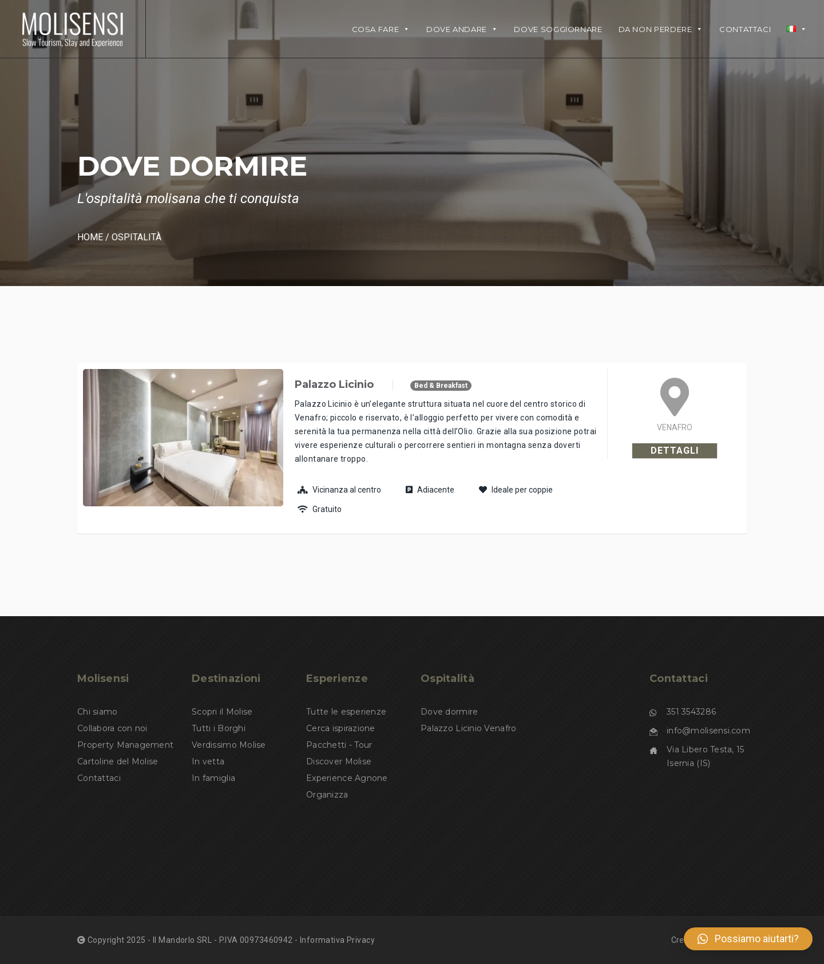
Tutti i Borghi (218, 728)
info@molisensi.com (708, 730)
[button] (748, 938)
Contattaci (745, 29)
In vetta (208, 761)
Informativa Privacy (337, 940)
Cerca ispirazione (340, 728)
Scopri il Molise (222, 712)
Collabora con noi (112, 728)
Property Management (125, 745)
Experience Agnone (347, 778)
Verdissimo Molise (229, 745)
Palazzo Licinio (334, 384)
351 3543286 (691, 712)
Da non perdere (661, 29)
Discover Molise (338, 761)
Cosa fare (381, 29)
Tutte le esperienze (346, 712)
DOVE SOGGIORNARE (558, 29)
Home (90, 237)
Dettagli (675, 450)
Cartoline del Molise (118, 761)
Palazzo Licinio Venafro (468, 728)
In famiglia (213, 778)
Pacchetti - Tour (339, 745)
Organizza (327, 795)
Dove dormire (449, 712)
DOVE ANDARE (462, 29)
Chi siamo (97, 712)
